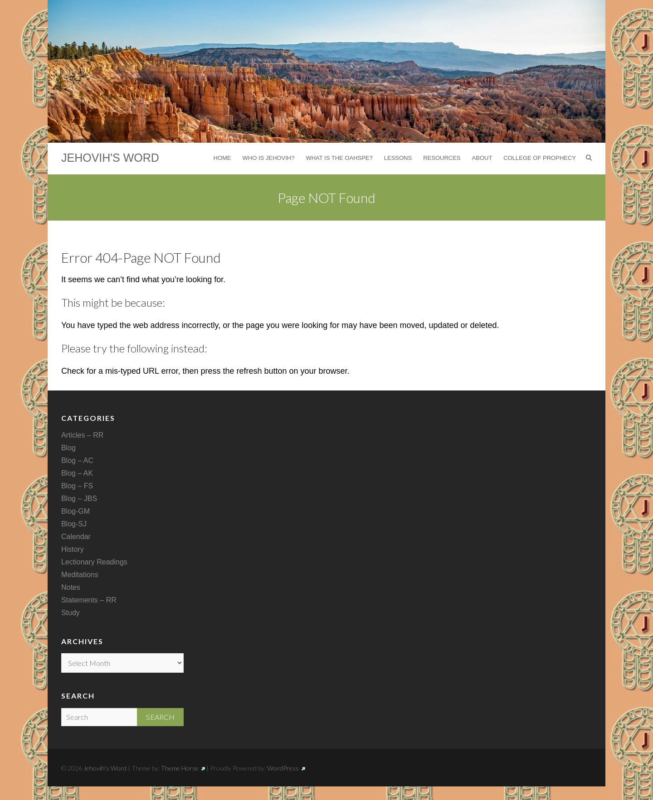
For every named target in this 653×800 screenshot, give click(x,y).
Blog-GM (75, 511)
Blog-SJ (74, 524)
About (482, 157)
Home (222, 157)
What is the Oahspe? (339, 157)
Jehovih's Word (110, 157)
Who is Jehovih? (269, 157)
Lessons (398, 157)
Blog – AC (77, 460)
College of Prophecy (539, 157)
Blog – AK (77, 473)
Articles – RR (82, 435)
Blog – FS (77, 486)
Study (70, 613)
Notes (70, 587)
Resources (441, 157)
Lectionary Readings (94, 562)
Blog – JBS (79, 498)
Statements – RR (89, 600)
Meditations (79, 574)
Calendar (76, 536)
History (72, 549)
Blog (68, 448)
